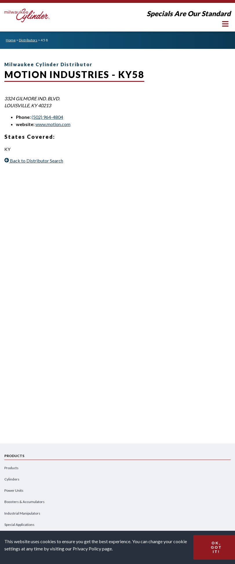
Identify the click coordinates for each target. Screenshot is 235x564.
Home (11, 40)
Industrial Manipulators (22, 513)
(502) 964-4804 (47, 117)
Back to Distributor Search (33, 160)
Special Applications (19, 524)
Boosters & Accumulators (24, 502)
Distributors (28, 40)
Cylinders (11, 479)
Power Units (13, 490)
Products (11, 468)
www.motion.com (52, 124)
